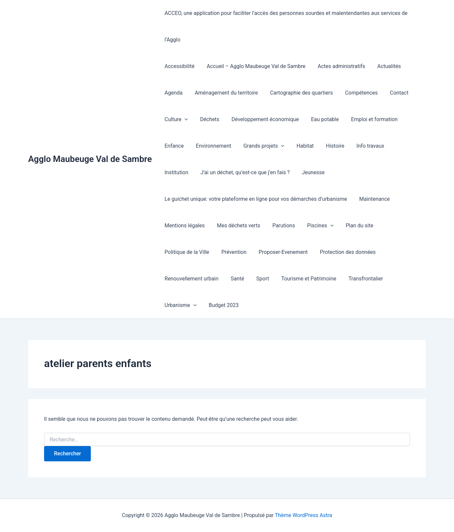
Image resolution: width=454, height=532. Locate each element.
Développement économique (261, 119)
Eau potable (319, 119)
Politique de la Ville (186, 252)
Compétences (356, 93)
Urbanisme (403, 279)
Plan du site (352, 225)
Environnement (181, 146)
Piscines (315, 225)
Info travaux (332, 146)
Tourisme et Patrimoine (303, 278)
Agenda (173, 93)
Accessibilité (179, 66)
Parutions (279, 225)
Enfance (411, 119)
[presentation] (184, 119)
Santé (235, 278)
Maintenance (372, 199)
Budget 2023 (179, 305)
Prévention (231, 252)
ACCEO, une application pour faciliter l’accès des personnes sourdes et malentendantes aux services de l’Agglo (285, 26)
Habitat (269, 146)
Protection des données (342, 252)
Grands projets (230, 146)
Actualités (383, 66)
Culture (175, 119)
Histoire (298, 146)
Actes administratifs (337, 66)
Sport (259, 278)
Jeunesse (275, 172)
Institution (368, 146)
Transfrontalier (358, 278)
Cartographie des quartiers (297, 93)
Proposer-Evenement (279, 252)
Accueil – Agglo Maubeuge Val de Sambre (253, 66)
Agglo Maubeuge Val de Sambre (90, 159)
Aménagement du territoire (224, 93)
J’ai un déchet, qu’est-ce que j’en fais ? (208, 172)
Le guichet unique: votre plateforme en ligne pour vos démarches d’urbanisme (255, 199)
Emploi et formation (367, 119)
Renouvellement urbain (191, 278)
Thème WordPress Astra (303, 515)
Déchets (207, 119)
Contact (392, 93)
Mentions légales (184, 225)
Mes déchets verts (236, 225)
